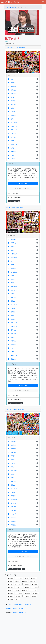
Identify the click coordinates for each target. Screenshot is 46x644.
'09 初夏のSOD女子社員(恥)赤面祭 (15, 409)
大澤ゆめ (19, 593)
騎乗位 (20, 403)
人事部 (18, 596)
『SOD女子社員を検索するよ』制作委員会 (19, 604)
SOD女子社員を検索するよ (10, 2)
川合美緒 (34, 584)
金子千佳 (17, 584)
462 (26, 578)
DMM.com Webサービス (19, 612)
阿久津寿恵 (11, 593)
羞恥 (23, 569)
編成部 (13, 7)
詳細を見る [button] (23, 183)
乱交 (18, 201)
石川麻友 (10, 599)
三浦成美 (35, 587)
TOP (7, 7)
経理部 (16, 590)
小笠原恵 (19, 578)
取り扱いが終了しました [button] (23, 188)
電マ (9, 569)
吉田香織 (33, 590)
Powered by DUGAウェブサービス (15, 608)
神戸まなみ (19, 587)
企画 (9, 201)
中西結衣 (35, 593)
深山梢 (34, 596)
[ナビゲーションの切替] (43, 2)
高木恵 (27, 587)
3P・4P (14, 569)
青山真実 (26, 584)
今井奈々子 (11, 587)
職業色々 (10, 403)
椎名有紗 (33, 578)
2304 (17, 581)
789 (17, 599)
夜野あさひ (11, 578)
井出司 (10, 581)
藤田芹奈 (24, 581)
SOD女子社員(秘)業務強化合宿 (14, 207)
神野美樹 (32, 581)
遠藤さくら (25, 590)
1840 (9, 590)
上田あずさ (27, 596)
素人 (13, 201)
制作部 (10, 584)
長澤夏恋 (27, 593)
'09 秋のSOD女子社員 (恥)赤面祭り (15, 47)
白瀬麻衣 (10, 596)
